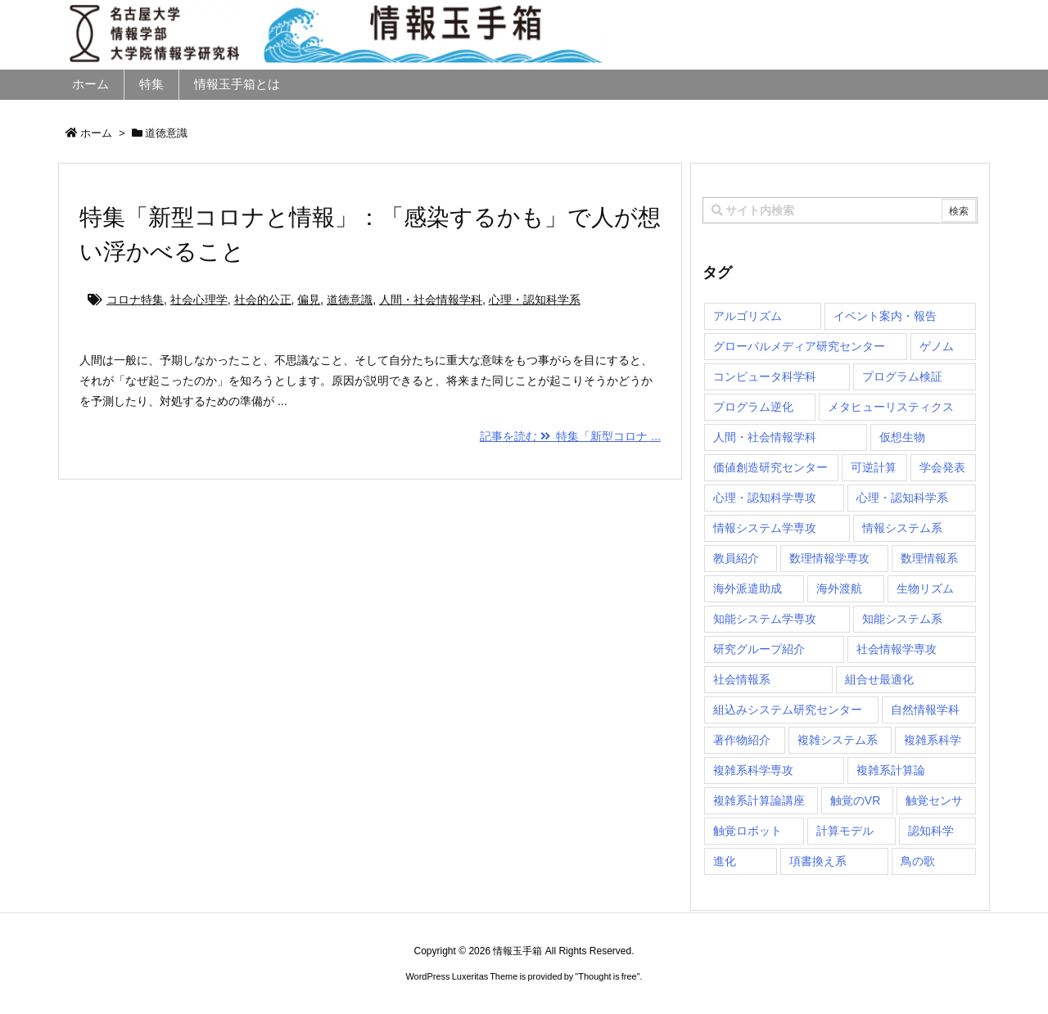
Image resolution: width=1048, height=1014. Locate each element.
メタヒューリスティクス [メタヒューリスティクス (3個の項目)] (891, 406)
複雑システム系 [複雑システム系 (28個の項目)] (837, 739)
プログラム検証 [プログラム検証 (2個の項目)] (902, 376)
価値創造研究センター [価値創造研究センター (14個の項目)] (770, 467)
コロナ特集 (135, 299)
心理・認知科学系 (534, 299)
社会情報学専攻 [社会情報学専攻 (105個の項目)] (896, 649)
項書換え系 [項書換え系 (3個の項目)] (818, 861)
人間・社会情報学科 (430, 299)
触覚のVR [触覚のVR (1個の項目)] (855, 800)
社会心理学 (199, 299)
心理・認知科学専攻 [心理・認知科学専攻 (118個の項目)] (764, 497)
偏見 (308, 299)
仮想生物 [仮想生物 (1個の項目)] (902, 437)
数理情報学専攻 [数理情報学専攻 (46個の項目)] (829, 558)
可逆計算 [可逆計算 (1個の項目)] (874, 467)
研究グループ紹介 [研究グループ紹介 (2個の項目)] (759, 649)
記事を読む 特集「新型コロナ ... (570, 436)
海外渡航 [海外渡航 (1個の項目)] (839, 588)
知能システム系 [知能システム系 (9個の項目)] (902, 618)
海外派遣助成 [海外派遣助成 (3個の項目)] (747, 588)
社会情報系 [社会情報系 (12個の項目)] (741, 679)
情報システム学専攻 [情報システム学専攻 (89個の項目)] (764, 527)
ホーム (96, 133)
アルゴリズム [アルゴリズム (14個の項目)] (747, 315)
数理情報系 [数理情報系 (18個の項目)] (929, 558)
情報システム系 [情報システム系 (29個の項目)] (902, 527)
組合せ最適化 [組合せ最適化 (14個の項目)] (879, 679)
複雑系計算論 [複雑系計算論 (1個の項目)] (890, 770)
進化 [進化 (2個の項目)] (724, 861)
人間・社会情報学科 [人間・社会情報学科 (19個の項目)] (764, 437)
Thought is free (607, 976)
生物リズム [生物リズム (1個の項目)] (925, 588)
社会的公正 (262, 299)
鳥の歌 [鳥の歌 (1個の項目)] (918, 861)
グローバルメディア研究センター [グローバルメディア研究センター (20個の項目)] (799, 346)
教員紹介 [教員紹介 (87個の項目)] (736, 558)
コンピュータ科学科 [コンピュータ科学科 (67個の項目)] (764, 376)
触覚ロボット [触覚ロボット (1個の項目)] (747, 830)
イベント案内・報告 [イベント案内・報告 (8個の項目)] (885, 315)
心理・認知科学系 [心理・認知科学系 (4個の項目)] (902, 497)
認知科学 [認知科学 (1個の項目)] (931, 830)
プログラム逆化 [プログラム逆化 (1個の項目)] (753, 406)
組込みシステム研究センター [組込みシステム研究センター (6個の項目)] (787, 709)
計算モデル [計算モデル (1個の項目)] (845, 830)
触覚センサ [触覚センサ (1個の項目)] (934, 800)
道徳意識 (350, 299)
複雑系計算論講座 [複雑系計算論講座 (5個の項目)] (759, 800)
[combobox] (840, 210)
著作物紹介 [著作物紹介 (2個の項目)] (741, 739)
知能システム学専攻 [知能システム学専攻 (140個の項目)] (764, 618)
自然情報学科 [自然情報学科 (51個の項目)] (925, 709)
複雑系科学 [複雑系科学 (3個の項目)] (932, 739)
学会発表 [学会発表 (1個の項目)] (942, 467)
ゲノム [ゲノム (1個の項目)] (936, 346)
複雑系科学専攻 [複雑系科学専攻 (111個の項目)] (753, 770)
